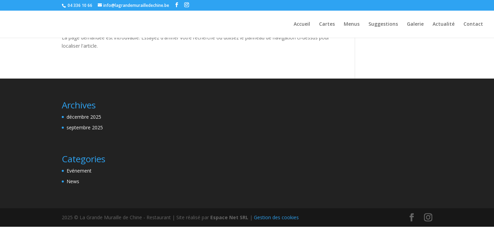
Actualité (444, 24)
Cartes (327, 24)
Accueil (302, 24)
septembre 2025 (85, 127)
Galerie (415, 24)
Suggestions (383, 24)
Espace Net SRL (229, 217)
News (73, 181)
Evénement (79, 170)
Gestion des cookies (276, 217)
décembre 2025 (84, 117)
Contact (473, 24)
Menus (352, 24)
